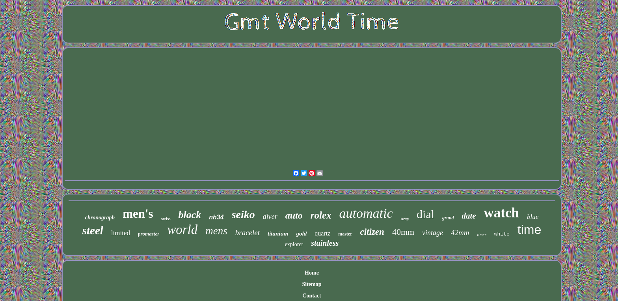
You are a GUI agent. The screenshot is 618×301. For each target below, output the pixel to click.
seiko (243, 214)
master (345, 234)
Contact (311, 296)
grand (448, 218)
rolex (321, 215)
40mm (403, 232)
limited (120, 233)
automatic (366, 213)
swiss (166, 218)
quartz (322, 233)
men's (138, 214)
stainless (325, 243)
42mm (460, 232)
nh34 (216, 217)
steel (92, 230)
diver (270, 217)
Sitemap (311, 284)
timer (481, 234)
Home (312, 273)
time (529, 229)
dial (425, 214)
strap (405, 219)
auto (294, 215)
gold (301, 233)
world (182, 229)
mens (216, 231)
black (190, 215)
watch (501, 213)
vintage (432, 233)
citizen (372, 232)
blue (532, 217)
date (469, 216)
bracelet (247, 232)
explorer (294, 244)
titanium (278, 233)
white (502, 234)
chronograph (100, 218)
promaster (148, 234)
